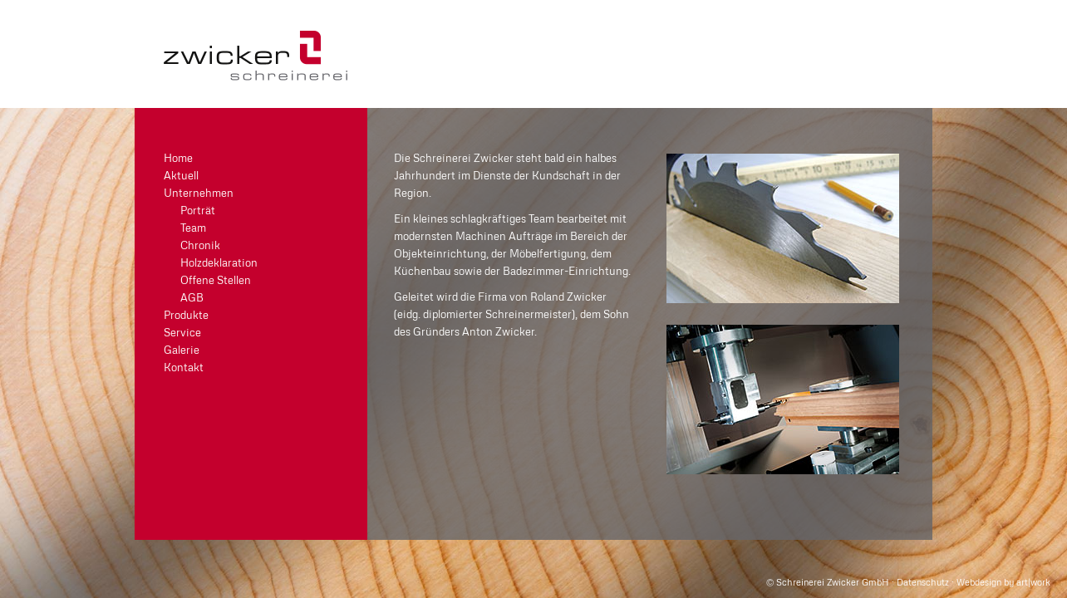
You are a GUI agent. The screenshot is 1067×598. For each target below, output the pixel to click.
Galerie (181, 349)
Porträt (197, 210)
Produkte (186, 314)
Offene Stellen (215, 280)
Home (178, 157)
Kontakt (184, 367)
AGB (192, 297)
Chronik (200, 245)
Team (193, 227)
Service (182, 332)
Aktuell (181, 175)
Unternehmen (199, 192)
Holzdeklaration (219, 262)
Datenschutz (923, 581)
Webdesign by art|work (1003, 581)
